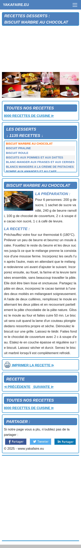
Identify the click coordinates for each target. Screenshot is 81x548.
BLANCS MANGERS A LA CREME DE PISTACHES (40, 166)
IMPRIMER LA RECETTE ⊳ (29, 365)
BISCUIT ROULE (17, 153)
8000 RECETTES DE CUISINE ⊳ (29, 116)
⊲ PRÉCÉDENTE (17, 387)
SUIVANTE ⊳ (42, 387)
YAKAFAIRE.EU (16, 5)
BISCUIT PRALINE (18, 148)
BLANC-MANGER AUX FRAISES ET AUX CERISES (40, 162)
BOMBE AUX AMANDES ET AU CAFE (31, 171)
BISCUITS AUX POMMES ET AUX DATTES (34, 157)
